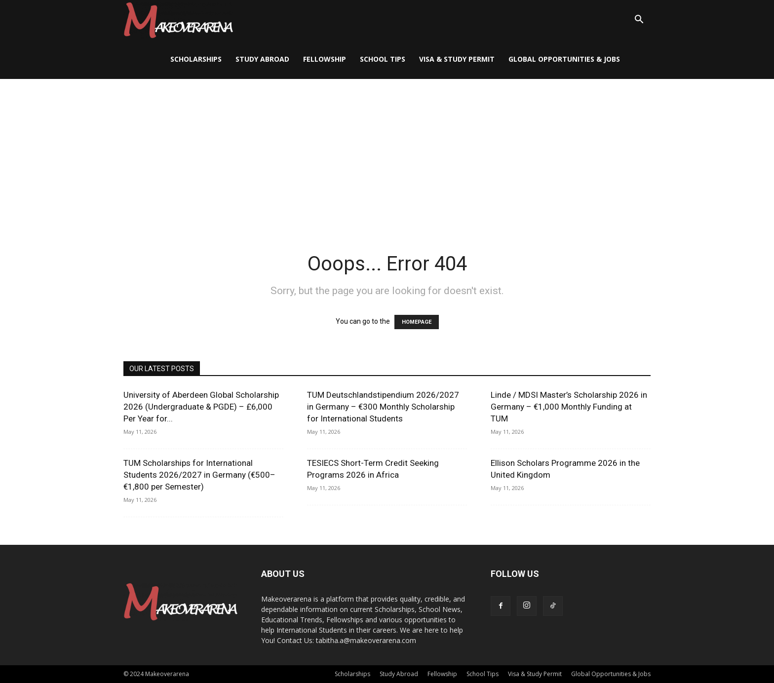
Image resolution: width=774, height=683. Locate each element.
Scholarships (196, 59)
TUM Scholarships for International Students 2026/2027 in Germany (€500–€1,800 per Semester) (199, 475)
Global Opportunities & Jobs (564, 59)
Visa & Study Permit (457, 59)
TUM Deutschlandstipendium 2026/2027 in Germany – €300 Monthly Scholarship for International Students (383, 406)
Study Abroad (262, 59)
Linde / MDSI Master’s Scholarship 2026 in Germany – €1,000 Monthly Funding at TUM (569, 406)
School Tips (382, 59)
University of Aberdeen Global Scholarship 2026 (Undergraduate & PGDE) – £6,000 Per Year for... (201, 406)
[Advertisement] (387, 153)
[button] (639, 20)
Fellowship (324, 59)
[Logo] (178, 20)
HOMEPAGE (416, 322)
